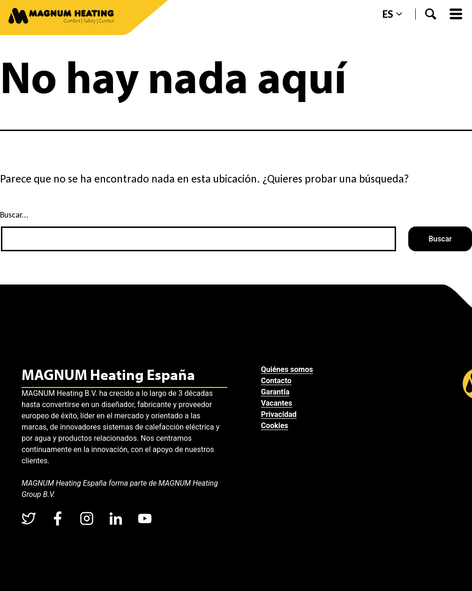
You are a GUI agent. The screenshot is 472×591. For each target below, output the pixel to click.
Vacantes (276, 403)
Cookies (274, 425)
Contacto (276, 380)
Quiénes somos (287, 369)
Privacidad (279, 414)
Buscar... (14, 215)
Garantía (275, 391)
